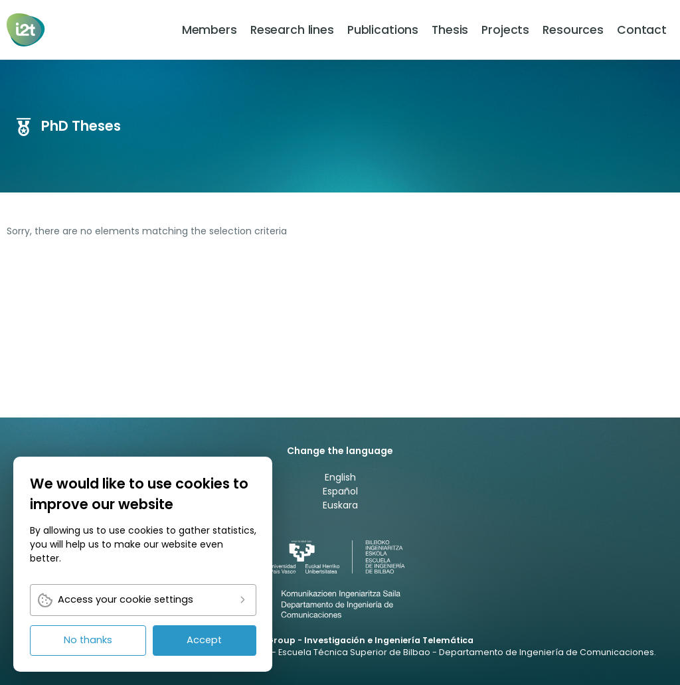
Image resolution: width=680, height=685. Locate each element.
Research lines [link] (292, 30)
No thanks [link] (88, 640)
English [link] (340, 477)
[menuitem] (209, 29)
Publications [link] (382, 30)
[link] (27, 29)
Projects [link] (505, 30)
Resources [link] (573, 30)
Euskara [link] (340, 505)
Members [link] (209, 30)
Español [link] (340, 491)
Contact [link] (642, 30)
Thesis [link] (450, 30)
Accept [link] (204, 640)
